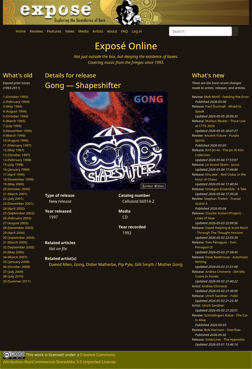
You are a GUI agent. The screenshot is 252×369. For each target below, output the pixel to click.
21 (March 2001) (15, 194)
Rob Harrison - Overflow (222, 330)
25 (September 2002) (18, 213)
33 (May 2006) (13, 252)
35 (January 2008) (16, 261)
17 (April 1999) (14, 174)
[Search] (200, 31)
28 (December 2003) (18, 227)
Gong (79, 264)
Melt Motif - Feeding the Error (226, 96)
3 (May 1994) (12, 106)
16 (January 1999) (16, 169)
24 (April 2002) (14, 208)
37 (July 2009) (13, 271)
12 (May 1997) (13, 150)
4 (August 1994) (15, 111)
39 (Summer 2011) (17, 281)
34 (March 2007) (15, 257)
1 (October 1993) (15, 96)
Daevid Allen (60, 264)
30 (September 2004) (18, 237)
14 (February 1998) (17, 160)
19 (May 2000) (13, 184)
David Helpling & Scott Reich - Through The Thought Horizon (221, 230)
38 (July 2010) (13, 276)
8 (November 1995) (17, 131)
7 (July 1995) (12, 126)
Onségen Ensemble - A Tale (225, 189)
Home (21, 31)
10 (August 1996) (15, 140)
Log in (137, 31)
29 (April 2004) (14, 232)
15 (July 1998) (13, 164)
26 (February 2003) (17, 218)
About (112, 31)
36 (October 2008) (16, 266)
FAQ (124, 31)
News (69, 31)
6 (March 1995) (14, 121)
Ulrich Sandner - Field (221, 296)
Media (83, 31)
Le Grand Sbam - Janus (222, 164)
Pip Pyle (125, 264)
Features (54, 31)
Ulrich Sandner (213, 305)
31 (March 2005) (15, 242)
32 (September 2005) (18, 247)
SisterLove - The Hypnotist (225, 339)
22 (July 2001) (13, 198)
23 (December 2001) (18, 203)
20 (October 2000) (16, 189)
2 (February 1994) (16, 101)
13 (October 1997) (16, 155)
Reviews (36, 31)
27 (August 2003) (15, 223)
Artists (98, 31)
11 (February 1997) (17, 145)
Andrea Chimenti (214, 286)
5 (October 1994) (15, 116)
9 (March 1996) (14, 135)
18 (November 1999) (18, 179)
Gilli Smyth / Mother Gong (159, 264)
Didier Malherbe (101, 264)
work (39, 354)
